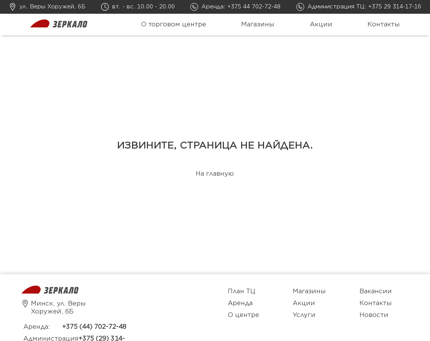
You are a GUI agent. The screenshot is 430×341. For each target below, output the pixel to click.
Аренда (240, 303)
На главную (215, 174)
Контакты (383, 24)
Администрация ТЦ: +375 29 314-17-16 (364, 6)
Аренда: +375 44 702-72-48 (240, 6)
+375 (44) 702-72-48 (94, 327)
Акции (321, 24)
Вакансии (375, 291)
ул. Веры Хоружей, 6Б (52, 6)
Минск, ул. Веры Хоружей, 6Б (53, 307)
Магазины (257, 24)
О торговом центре (173, 24)
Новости (373, 315)
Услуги (304, 315)
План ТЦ (241, 291)
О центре (243, 315)
